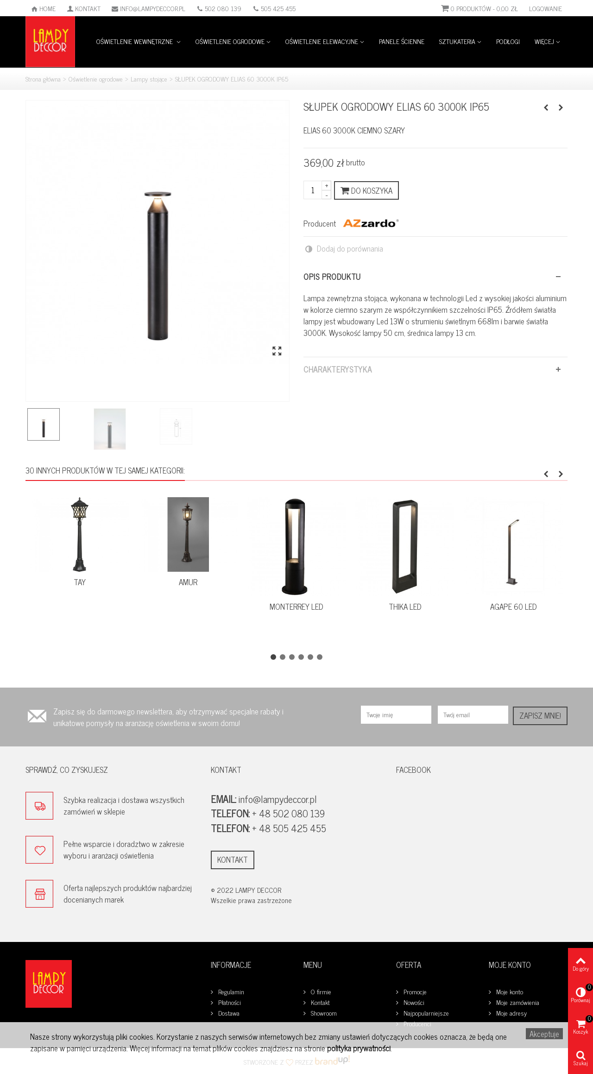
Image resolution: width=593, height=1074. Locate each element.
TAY (80, 582)
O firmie (320, 992)
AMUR (188, 582)
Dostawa (228, 1013)
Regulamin (230, 992)
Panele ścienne (401, 41)
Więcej (544, 41)
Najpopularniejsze (425, 1013)
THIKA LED (405, 607)
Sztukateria (457, 41)
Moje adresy (510, 1013)
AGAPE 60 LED (513, 607)
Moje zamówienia (516, 1002)
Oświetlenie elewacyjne (321, 41)
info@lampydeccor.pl (148, 8)
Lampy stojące (149, 78)
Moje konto (508, 992)
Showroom (323, 1013)
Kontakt (84, 8)
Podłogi (508, 41)
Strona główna (43, 78)
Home (43, 8)
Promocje (414, 992)
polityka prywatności (359, 1048)
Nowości (413, 1002)
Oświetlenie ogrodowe (230, 41)
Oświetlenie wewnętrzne (135, 41)
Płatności (228, 1002)
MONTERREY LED (296, 607)
